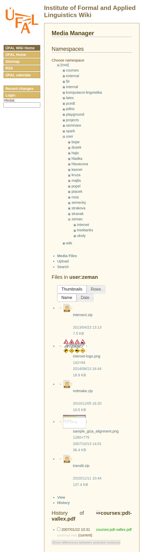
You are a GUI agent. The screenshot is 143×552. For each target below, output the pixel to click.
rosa (75, 197)
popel (76, 186)
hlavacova (80, 164)
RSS (9, 68)
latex (70, 98)
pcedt (70, 103)
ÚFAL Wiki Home (20, 48)
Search (63, 267)
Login (10, 95)
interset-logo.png (86, 356)
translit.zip (81, 466)
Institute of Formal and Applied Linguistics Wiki (90, 11)
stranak (78, 214)
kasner (77, 169)
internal (72, 87)
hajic (75, 153)
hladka (77, 159)
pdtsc (70, 109)
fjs (68, 81)
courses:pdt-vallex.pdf (113, 529)
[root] (64, 65)
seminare (73, 125)
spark (70, 131)
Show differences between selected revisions (86, 542)
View (61, 497)
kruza (76, 175)
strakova (78, 208)
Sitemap (12, 61)
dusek (76, 147)
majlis (76, 180)
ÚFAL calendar (18, 75)
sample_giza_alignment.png (96, 431)
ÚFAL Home (15, 55)
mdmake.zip (83, 391)
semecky (79, 202)
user (69, 136)
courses (72, 70)
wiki (69, 243)
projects (72, 120)
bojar (76, 142)
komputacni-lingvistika (84, 92)
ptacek (77, 191)
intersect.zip (83, 315)
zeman (77, 219)
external (72, 76)
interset (83, 225)
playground (75, 114)
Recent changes (19, 89)
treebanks (85, 230)
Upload (63, 261)
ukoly (81, 236)
